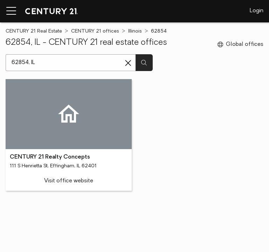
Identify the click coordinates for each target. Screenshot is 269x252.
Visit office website (68, 181)
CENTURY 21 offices (95, 31)
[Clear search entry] (128, 63)
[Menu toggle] (11, 11)
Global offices (240, 44)
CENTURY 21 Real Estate (34, 31)
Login (256, 11)
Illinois (135, 31)
